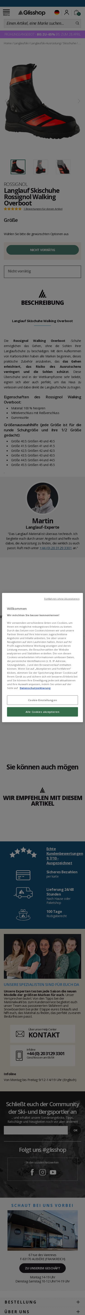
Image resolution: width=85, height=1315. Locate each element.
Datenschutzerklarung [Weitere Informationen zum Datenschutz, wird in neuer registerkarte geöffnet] (35, 687)
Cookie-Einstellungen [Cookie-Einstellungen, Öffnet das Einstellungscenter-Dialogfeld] (42, 700)
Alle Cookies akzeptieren (43, 711)
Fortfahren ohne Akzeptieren (62, 598)
